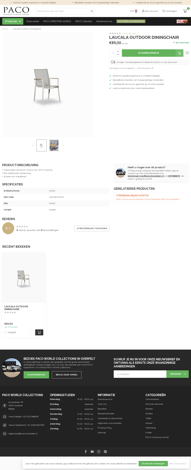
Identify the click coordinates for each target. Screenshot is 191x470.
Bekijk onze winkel (67, 374)
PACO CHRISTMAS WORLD (57, 21)
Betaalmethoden (106, 413)
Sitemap (102, 432)
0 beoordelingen (129, 33)
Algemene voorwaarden (110, 423)
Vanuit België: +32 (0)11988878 (23, 416)
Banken (149, 408)
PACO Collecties (83, 21)
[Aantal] (31, 332)
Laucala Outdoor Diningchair (27, 29)
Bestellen (102, 408)
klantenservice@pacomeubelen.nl (146, 176)
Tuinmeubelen (152, 399)
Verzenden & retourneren (110, 418)
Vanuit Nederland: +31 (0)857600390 (26, 425)
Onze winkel (32, 21)
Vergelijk (12, 332)
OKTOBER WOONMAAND (131, 21)
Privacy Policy (105, 427)
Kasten (148, 423)
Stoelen (149, 413)
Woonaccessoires (154, 404)
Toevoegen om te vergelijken (122, 68)
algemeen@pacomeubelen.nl (23, 433)
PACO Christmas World (156, 437)
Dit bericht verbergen (153, 463)
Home (5, 29)
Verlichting (150, 427)
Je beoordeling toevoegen (92, 228)
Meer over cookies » (178, 463)
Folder (148, 432)
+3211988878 (173, 176)
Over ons (102, 404)
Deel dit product (145, 68)
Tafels (148, 418)
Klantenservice (104, 21)
